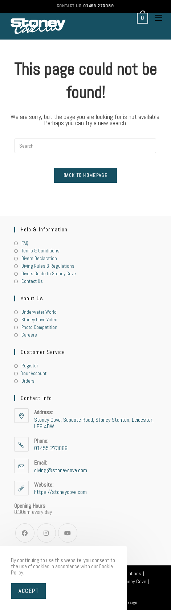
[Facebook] (24, 533)
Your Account (33, 373)
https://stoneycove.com (60, 492)
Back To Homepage (85, 175)
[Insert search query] (85, 146)
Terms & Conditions (40, 250)
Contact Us (32, 281)
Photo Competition (39, 327)
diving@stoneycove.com (60, 470)
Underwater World (39, 312)
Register (29, 365)
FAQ (24, 243)
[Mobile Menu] (156, 17)
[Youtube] (67, 533)
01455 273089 (98, 6)
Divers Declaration (39, 258)
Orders (27, 381)
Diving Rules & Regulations (47, 266)
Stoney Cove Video (39, 319)
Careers (29, 335)
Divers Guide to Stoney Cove (48, 273)
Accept (28, 591)
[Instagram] (46, 533)
